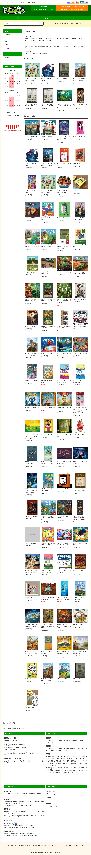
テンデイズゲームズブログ (62, 23)
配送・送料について (23, 845)
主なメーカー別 (9, 61)
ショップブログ (80, 845)
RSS (43, 847)
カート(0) (74, 18)
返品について (32, 845)
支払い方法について (11, 845)
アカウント (17, 18)
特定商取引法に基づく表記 (44, 845)
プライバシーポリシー (57, 845)
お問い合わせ (45, 18)
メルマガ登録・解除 (76, 23)
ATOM (47, 847)
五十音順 (7, 57)
